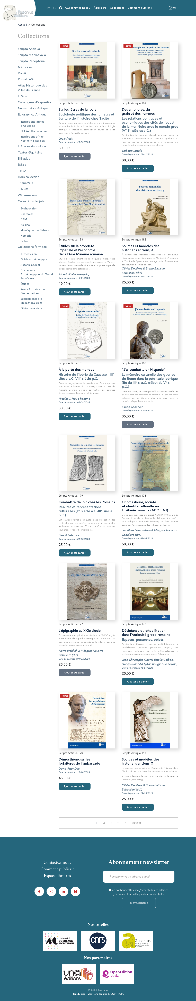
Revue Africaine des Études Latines (33, 291)
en (54, 8)
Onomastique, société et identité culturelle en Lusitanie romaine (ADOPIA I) (145, 506)
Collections (117, 8)
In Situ (22, 96)
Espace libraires (57, 876)
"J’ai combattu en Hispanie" (143, 370)
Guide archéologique (34, 259)
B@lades (24, 158)
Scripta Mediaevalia (32, 55)
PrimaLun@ (25, 79)
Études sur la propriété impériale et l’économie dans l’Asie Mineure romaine (81, 250)
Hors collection (28, 177)
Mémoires (25, 67)
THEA (22, 170)
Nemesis (26, 236)
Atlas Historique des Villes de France (32, 88)
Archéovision (29, 254)
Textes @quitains (30, 152)
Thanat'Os (25, 183)
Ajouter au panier (138, 168)
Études (25, 284)
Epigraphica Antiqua (32, 114)
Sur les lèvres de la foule (77, 109)
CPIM (24, 219)
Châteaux (27, 214)
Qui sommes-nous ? (77, 8)
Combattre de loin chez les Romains (87, 502)
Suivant (136, 823)
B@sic (22, 164)
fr (49, 8)
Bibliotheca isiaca (31, 308)
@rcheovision (29, 208)
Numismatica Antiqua (33, 108)
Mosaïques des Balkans (35, 230)
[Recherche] (61, 8)
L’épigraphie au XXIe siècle (80, 631)
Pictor (24, 241)
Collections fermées (32, 246)
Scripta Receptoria (31, 61)
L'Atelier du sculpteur (33, 146)
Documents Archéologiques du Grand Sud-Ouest (37, 274)
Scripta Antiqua (29, 49)
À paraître (100, 8)
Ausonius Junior (30, 265)
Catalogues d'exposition (35, 102)
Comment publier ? (140, 8)
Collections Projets (31, 201)
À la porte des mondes (76, 370)
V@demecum (27, 195)
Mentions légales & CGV (101, 994)
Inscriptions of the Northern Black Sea (33, 139)
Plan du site (78, 994)
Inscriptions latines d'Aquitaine (32, 124)
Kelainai (25, 225)
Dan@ (22, 73)
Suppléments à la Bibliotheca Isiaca (31, 301)
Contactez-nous (57, 862)
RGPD (121, 994)
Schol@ (23, 189)
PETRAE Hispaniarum (34, 131)
